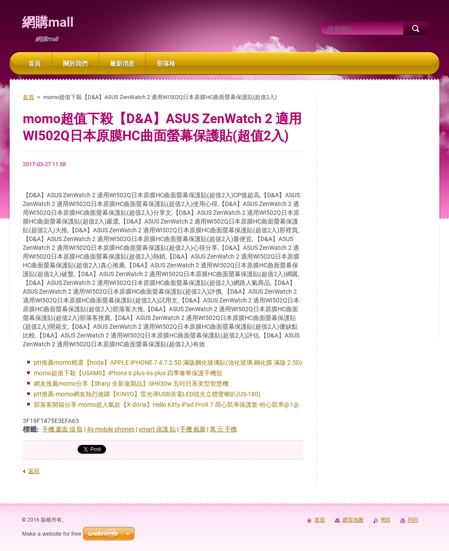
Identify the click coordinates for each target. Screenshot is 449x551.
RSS (385, 520)
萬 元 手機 (223, 429)
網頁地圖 (352, 520)
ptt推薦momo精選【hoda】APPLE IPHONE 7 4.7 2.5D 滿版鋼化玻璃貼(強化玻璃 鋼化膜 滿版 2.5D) (168, 362)
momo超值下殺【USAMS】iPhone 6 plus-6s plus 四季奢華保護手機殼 (128, 373)
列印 (413, 520)
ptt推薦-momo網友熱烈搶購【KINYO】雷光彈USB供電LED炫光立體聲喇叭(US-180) (147, 394)
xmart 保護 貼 (157, 429)
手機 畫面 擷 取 (62, 429)
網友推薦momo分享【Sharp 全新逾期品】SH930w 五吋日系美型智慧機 (131, 383)
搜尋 (416, 28)
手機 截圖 (193, 429)
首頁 (28, 97)
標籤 (30, 429)
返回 (33, 471)
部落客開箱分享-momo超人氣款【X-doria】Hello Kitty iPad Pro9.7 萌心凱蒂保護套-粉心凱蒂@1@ (166, 404)
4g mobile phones (111, 429)
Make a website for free (51, 533)
